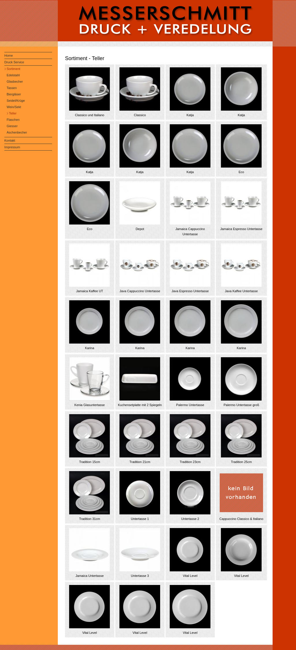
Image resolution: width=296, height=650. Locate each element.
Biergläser (14, 94)
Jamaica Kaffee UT (89, 291)
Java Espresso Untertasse (190, 291)
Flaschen (13, 119)
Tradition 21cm (140, 462)
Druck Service (14, 62)
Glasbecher (15, 81)
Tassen (12, 88)
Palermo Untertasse (190, 405)
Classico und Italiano (89, 115)
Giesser (12, 126)
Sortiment (13, 69)
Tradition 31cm (89, 519)
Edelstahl (13, 75)
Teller (12, 113)
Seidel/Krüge (16, 100)
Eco (241, 172)
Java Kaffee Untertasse (241, 291)
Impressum (12, 147)
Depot (140, 229)
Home (8, 55)
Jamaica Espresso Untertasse (241, 229)
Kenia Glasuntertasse (89, 405)
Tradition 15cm (89, 462)
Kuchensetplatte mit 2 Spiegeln (140, 405)
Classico (140, 115)
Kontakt (9, 140)
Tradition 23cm (190, 462)
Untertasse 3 (140, 575)
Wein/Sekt (14, 107)
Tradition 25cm (241, 462)
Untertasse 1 (140, 519)
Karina (89, 348)
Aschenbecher (17, 132)
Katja (190, 115)
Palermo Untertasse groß (241, 405)
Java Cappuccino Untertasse (140, 291)
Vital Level (190, 575)
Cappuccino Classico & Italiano (241, 519)
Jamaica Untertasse (89, 575)
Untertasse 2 (190, 519)
